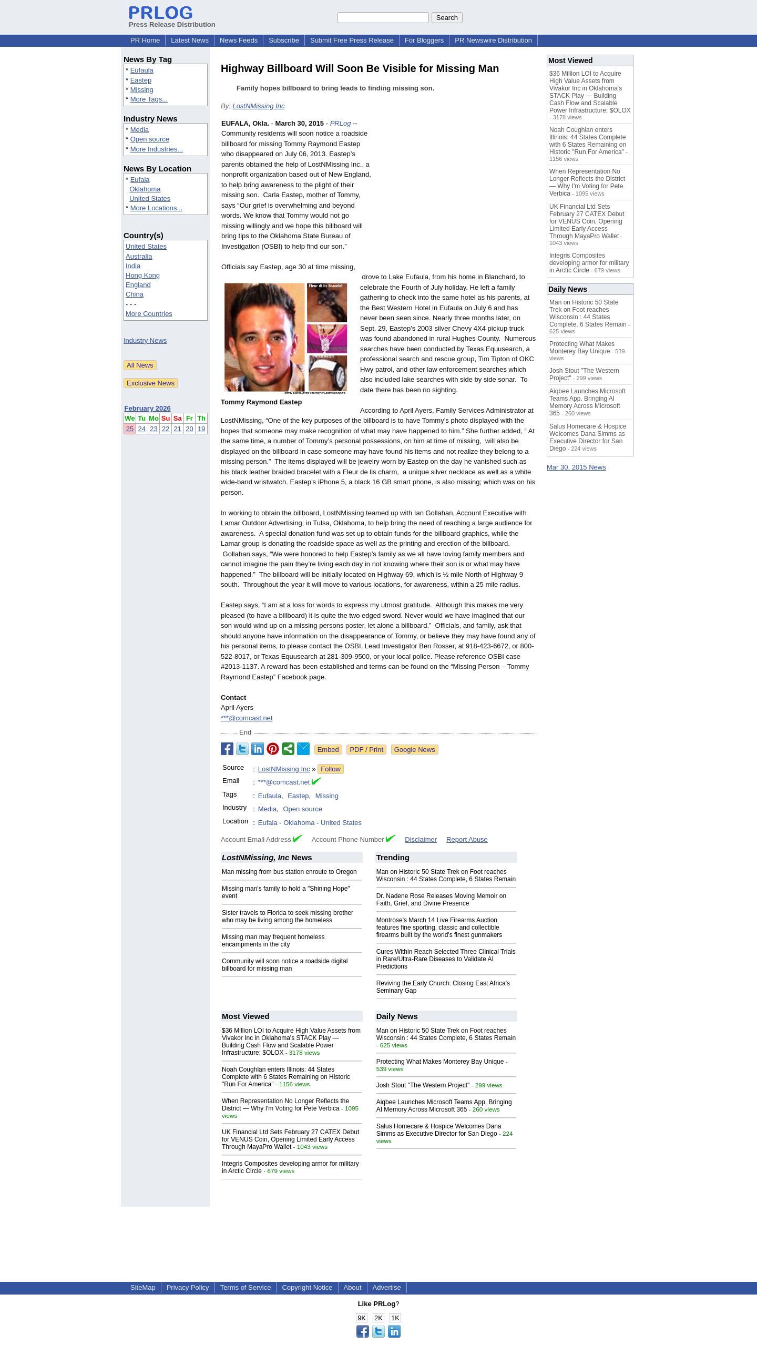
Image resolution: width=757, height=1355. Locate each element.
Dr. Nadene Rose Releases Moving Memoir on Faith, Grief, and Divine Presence (441, 899)
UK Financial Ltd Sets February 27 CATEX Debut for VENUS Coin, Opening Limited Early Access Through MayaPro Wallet (290, 1139)
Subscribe (284, 40)
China (135, 294)
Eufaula (142, 70)
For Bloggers (424, 40)
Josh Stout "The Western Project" (423, 1085)
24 (142, 429)
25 (130, 429)
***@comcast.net (246, 718)
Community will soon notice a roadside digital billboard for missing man (284, 964)
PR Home (145, 40)
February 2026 (148, 408)
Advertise (387, 1287)
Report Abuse (467, 839)
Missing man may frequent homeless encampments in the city (273, 940)
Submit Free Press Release (352, 40)
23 (153, 429)
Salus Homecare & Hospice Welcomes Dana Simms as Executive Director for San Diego (439, 1130)
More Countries (149, 314)
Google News (414, 749)
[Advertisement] (457, 195)
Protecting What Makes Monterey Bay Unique (440, 1061)
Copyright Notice (307, 1287)
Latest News (190, 40)
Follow (331, 769)
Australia (139, 256)
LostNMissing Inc (258, 106)
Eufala (140, 180)
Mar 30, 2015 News (576, 467)
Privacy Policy (188, 1287)
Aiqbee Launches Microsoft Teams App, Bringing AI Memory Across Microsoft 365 (444, 1105)
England (138, 285)
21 (177, 429)
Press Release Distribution (172, 20)
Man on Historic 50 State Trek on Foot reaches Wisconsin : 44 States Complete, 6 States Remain (446, 875)
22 (165, 429)
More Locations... (156, 208)
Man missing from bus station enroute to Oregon (289, 871)
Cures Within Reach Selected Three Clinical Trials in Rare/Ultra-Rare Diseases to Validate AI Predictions (446, 959)
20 (189, 429)
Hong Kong (143, 275)
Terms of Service (245, 1287)
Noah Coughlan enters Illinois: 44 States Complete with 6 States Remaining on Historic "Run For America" (286, 1077)
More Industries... (156, 149)
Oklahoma (144, 189)
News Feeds (239, 40)
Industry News (145, 340)
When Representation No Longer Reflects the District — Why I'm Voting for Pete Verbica (285, 1104)
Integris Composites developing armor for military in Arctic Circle (589, 263)
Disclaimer (421, 839)
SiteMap (143, 1287)
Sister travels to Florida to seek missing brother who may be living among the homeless (287, 916)
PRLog (340, 123)
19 (201, 429)
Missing (142, 90)
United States (149, 198)
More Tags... (149, 99)
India (133, 266)
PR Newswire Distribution (493, 40)
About (353, 1287)
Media (139, 130)
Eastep (140, 80)
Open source (149, 139)
